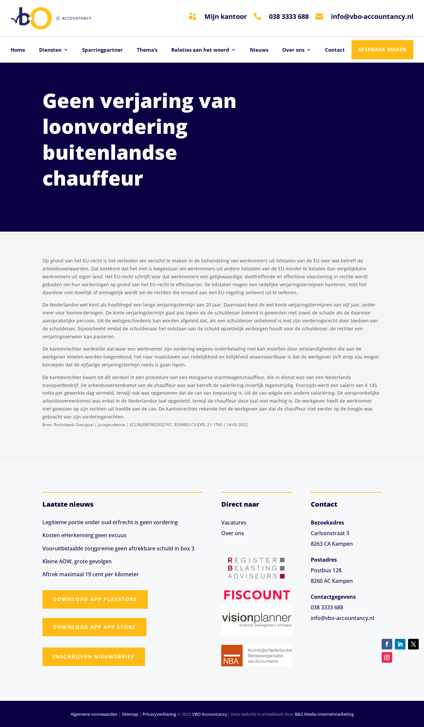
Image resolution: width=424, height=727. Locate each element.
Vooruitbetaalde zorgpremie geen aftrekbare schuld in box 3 (118, 548)
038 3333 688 (289, 16)
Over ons (293, 50)
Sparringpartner (102, 50)
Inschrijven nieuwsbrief (93, 656)
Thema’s (147, 50)
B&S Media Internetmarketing (324, 714)
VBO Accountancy (209, 714)
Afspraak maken (382, 49)
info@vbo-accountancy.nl (372, 16)
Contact (335, 50)
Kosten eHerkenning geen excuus (84, 535)
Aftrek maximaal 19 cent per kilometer (90, 574)
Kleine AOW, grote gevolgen (77, 561)
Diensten (50, 50)
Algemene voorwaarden (94, 714)
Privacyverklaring (159, 714)
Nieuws (259, 50)
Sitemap (130, 714)
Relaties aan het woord (200, 50)
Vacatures (233, 522)
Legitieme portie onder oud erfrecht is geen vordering (110, 522)
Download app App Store (94, 627)
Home (18, 50)
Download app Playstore (95, 599)
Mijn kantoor (225, 16)
